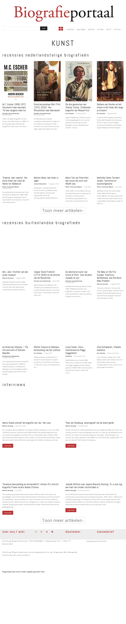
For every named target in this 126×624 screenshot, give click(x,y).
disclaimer (72, 530)
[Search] (43, 28)
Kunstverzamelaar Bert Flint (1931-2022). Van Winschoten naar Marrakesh (47, 106)
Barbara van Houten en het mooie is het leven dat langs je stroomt (110, 106)
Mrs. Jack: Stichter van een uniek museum (15, 272)
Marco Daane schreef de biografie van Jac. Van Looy (26, 420)
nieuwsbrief (105, 530)
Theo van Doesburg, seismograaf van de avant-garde (89, 420)
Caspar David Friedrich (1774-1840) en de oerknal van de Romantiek (47, 273)
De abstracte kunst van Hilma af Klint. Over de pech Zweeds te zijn (78, 273)
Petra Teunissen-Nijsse (10, 186)
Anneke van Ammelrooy (10, 112)
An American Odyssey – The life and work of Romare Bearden (15, 348)
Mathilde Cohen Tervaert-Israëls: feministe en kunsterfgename (108, 179)
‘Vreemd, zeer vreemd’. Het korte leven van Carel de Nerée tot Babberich (15, 179)
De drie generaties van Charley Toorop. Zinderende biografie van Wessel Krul (77, 106)
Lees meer (7, 444)
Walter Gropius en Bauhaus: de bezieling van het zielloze (47, 347)
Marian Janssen (8, 276)
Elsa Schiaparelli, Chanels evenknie (109, 347)
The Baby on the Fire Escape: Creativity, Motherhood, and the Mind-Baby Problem (109, 275)
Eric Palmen (69, 112)
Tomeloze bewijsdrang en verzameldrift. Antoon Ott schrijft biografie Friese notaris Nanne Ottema (30, 484)
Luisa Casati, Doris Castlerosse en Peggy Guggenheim (75, 348)
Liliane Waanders (40, 183)
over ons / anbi (13, 530)
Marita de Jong (7, 424)
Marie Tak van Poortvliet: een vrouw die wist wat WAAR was (77, 179)
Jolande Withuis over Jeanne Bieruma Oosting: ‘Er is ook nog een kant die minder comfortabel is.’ (93, 484)
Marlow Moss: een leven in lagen (46, 178)
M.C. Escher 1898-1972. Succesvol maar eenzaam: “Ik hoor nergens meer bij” (14, 106)
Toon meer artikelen (63, 209)
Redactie (68, 355)
